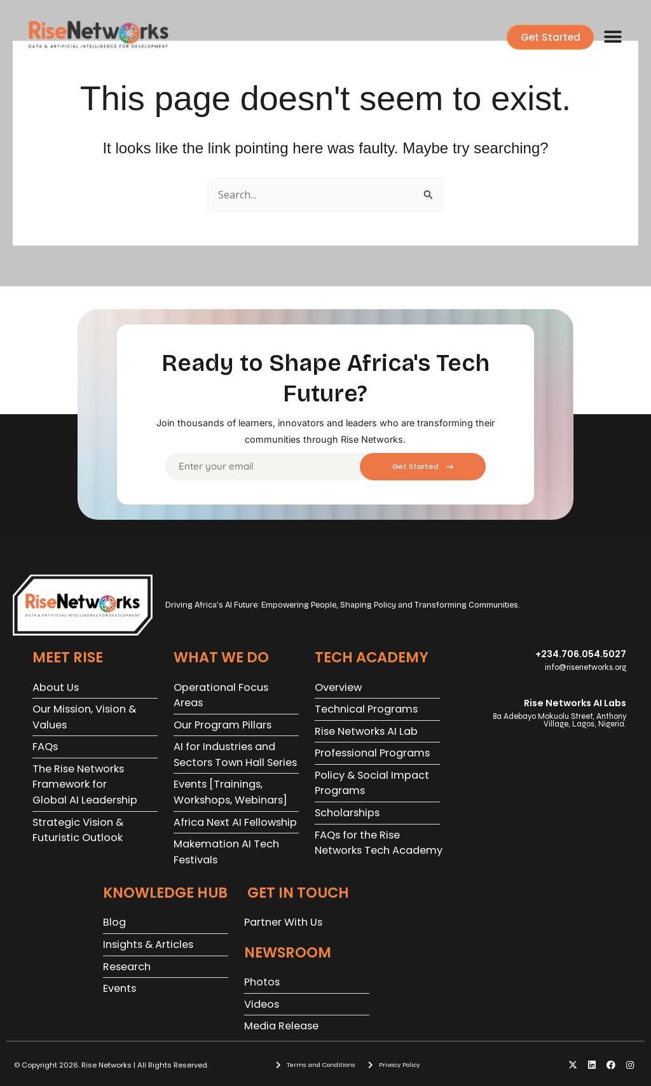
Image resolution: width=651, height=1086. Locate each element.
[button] (612, 37)
